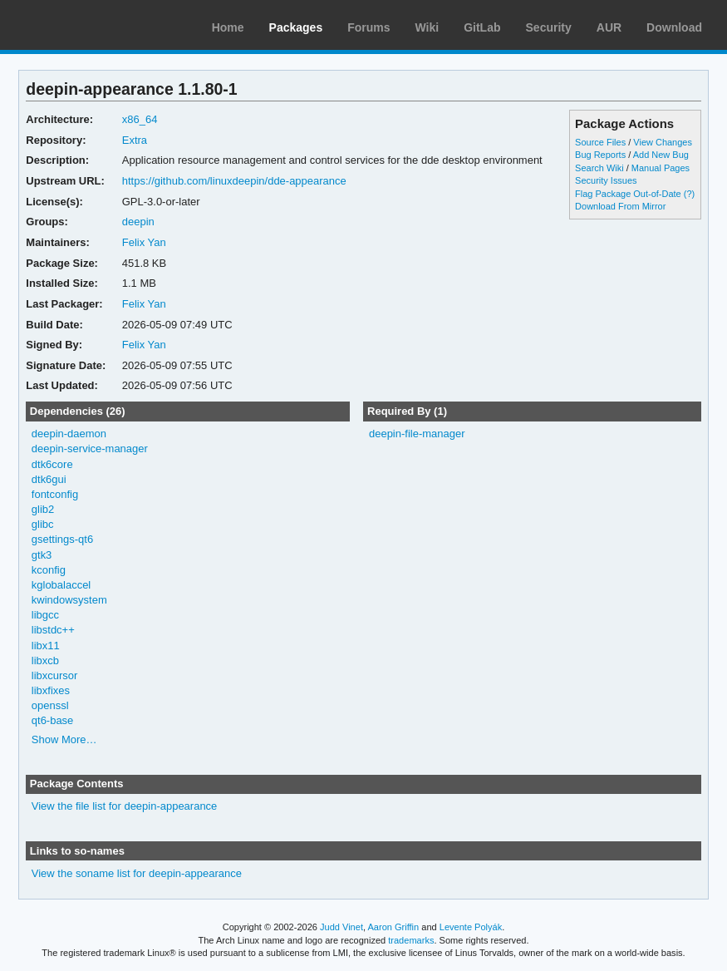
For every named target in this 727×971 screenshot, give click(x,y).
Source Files (600, 142)
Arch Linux (91, 25)
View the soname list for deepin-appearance (137, 873)
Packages (296, 27)
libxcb (45, 660)
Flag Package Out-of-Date (628, 194)
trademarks (411, 940)
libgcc (45, 615)
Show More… (64, 739)
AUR (609, 27)
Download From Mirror (620, 206)
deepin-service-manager (90, 448)
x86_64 (140, 119)
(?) (689, 194)
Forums (368, 27)
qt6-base (53, 720)
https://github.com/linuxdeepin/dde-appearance (234, 181)
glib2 (43, 509)
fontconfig (55, 494)
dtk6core (52, 464)
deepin (138, 221)
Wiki (427, 27)
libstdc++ (53, 630)
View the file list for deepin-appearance (125, 806)
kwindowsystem (69, 600)
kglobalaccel (61, 585)
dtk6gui (49, 479)
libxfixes (51, 690)
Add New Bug (661, 155)
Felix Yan (144, 242)
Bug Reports (600, 155)
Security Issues (605, 180)
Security (549, 27)
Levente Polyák (471, 927)
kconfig (49, 570)
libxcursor (55, 675)
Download (674, 27)
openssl (50, 705)
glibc (43, 524)
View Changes (662, 142)
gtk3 (42, 555)
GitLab (482, 27)
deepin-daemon (69, 433)
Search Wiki (599, 168)
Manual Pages (660, 168)
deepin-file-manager (416, 433)
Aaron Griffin (393, 927)
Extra (134, 140)
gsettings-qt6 (62, 539)
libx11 (46, 645)
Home (228, 27)
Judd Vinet (341, 927)
